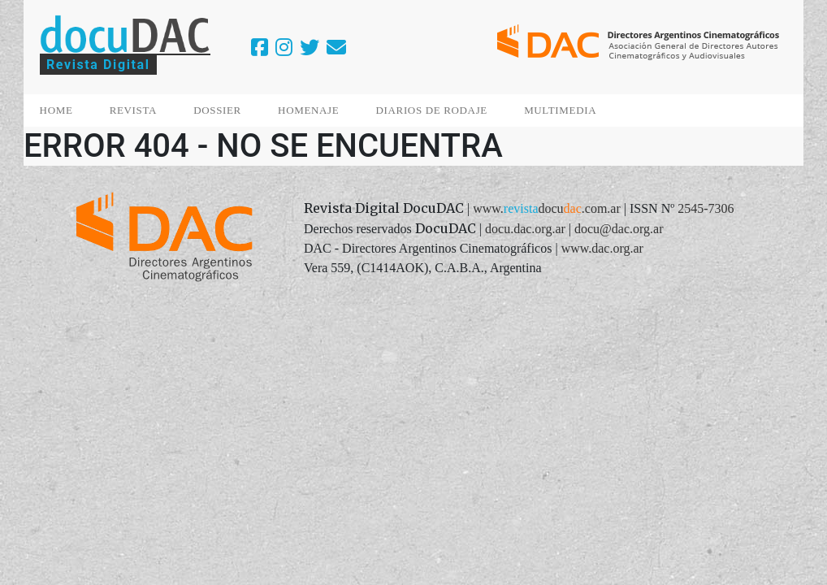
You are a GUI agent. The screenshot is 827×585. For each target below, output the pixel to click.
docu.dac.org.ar (525, 229)
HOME (56, 110)
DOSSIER (217, 110)
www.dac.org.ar (602, 248)
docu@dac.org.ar (619, 229)
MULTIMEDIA (560, 110)
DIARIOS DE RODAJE (431, 110)
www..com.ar (547, 208)
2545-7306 (706, 208)
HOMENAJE (308, 110)
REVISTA (133, 110)
